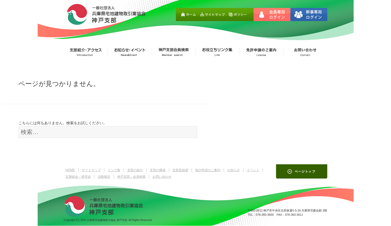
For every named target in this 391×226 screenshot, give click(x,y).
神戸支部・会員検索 (131, 177)
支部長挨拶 (180, 170)
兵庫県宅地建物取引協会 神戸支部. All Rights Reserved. (119, 220)
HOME (70, 170)
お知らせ (233, 170)
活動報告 (104, 177)
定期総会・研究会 (78, 177)
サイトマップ (91, 170)
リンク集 (114, 170)
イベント (253, 170)
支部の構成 (158, 170)
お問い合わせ (161, 177)
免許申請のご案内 (207, 170)
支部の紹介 (135, 170)
